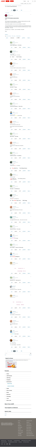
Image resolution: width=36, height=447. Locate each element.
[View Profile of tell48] (14, 112)
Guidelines (25, 3)
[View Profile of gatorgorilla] (14, 161)
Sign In (5, 415)
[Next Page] (30, 10)
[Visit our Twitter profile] (5, 444)
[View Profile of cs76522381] (14, 121)
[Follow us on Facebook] (2, 444)
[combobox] (18, 353)
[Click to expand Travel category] (5, 398)
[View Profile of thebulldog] (14, 311)
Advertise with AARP (29, 420)
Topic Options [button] (7, 12)
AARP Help (8, 377)
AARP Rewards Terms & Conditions (26, 440)
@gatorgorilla (11, 177)
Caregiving (8, 379)
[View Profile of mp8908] (14, 262)
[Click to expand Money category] (5, 392)
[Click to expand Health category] (5, 388)
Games (8, 373)
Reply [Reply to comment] (28, 47)
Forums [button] (30, 3)
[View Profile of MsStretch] (14, 174)
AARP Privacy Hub (3, 440)
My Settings (22, 3)
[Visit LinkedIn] (10, 444)
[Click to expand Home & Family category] (5, 390)
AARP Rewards (9, 375)
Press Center (19, 435)
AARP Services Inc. (29, 425)
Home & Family (9, 390)
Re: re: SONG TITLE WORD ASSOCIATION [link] (11, 6)
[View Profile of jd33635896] (14, 216)
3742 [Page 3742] (17, 10)
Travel (8, 398)
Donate (19, 422)
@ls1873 (11, 54)
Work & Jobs (9, 400)
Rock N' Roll (19, 5)
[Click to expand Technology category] (5, 396)
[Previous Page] (6, 10)
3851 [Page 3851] (21, 10)
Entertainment (9, 381)
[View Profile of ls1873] (14, 152)
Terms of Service (10, 440)
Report (25, 47)
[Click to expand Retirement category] (5, 394)
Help (27, 3)
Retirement (8, 394)
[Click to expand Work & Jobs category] (5, 400)
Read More (6, 34)
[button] (35, 1)
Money (8, 392)
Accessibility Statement (17, 440)
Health (8, 388)
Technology (9, 396)
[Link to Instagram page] (7, 444)
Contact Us (27, 422)
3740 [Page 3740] (11, 10)
